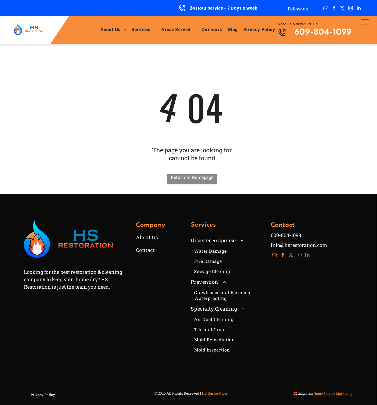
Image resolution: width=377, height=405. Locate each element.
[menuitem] (113, 29)
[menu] (365, 22)
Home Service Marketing (333, 393)
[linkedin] (358, 9)
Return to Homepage (192, 177)
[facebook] (333, 9)
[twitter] (342, 9)
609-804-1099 (322, 32)
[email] (325, 9)
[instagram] (350, 9)
